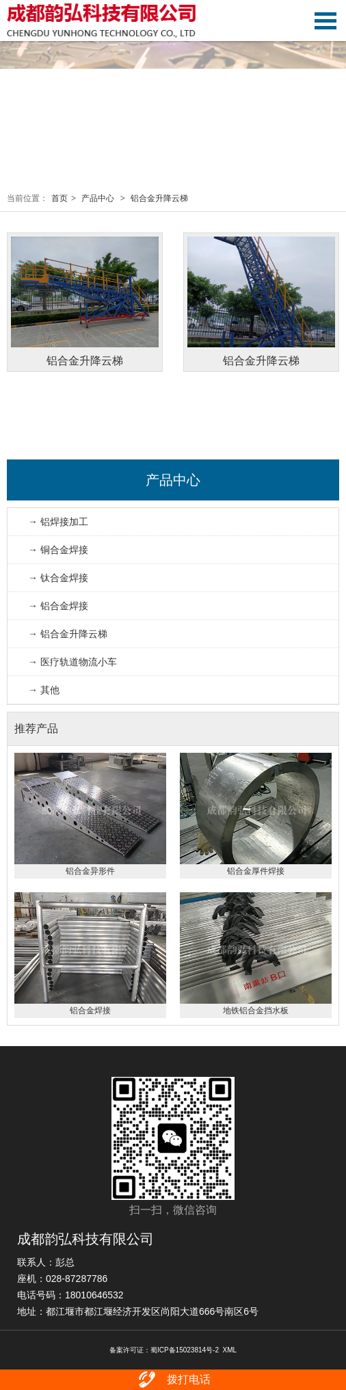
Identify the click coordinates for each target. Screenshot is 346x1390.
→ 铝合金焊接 (58, 605)
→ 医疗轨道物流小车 (72, 661)
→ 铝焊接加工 (58, 521)
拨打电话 (173, 1379)
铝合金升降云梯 (159, 198)
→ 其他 (43, 689)
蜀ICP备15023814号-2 (184, 1350)
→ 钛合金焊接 (58, 577)
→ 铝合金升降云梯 (67, 633)
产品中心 (97, 198)
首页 (59, 198)
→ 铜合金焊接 (58, 549)
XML (230, 1350)
